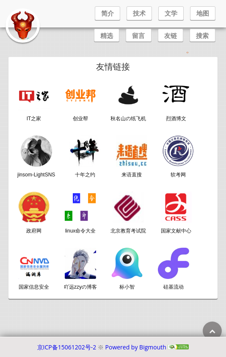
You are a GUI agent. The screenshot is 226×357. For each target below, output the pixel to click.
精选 (106, 35)
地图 (202, 13)
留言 (138, 35)
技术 (139, 13)
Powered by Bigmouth (135, 347)
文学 (171, 13)
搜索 (202, 35)
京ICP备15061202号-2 (66, 347)
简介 (107, 13)
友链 (170, 35)
